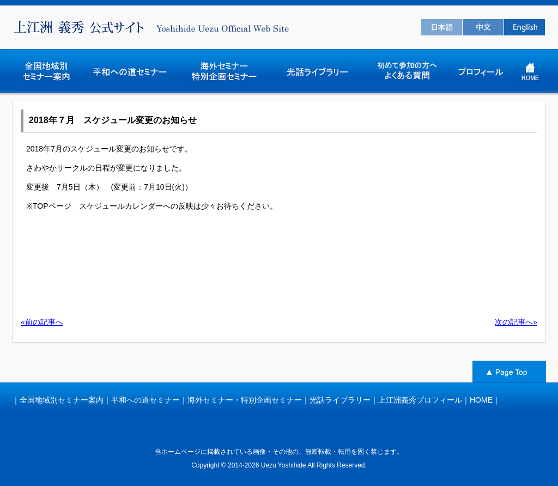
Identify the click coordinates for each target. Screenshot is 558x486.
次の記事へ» (516, 322)
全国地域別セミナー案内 (62, 400)
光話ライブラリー (340, 400)
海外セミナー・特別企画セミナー (244, 400)
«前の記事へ (42, 322)
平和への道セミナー (145, 400)
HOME (481, 400)
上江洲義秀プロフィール (420, 400)
